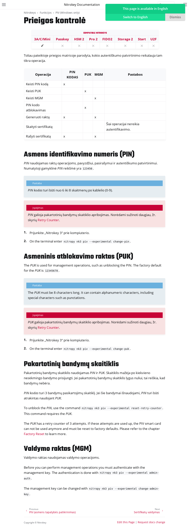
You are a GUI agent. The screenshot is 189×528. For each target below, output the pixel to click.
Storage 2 (125, 39)
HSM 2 (79, 39)
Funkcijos (46, 12)
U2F (153, 39)
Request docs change (151, 522)
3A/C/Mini (42, 39)
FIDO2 (107, 39)
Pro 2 (93, 39)
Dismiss (175, 17)
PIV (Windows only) (68, 12)
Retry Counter (48, 220)
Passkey (62, 39)
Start (142, 39)
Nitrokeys (30, 12)
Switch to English (135, 17)
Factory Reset (34, 434)
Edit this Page (126, 522)
